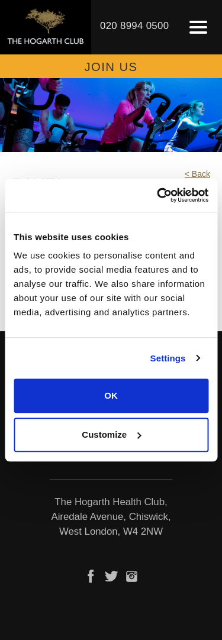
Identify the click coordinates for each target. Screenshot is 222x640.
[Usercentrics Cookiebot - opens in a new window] (158, 195)
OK (111, 395)
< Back (197, 174)
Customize (111, 434)
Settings (168, 358)
